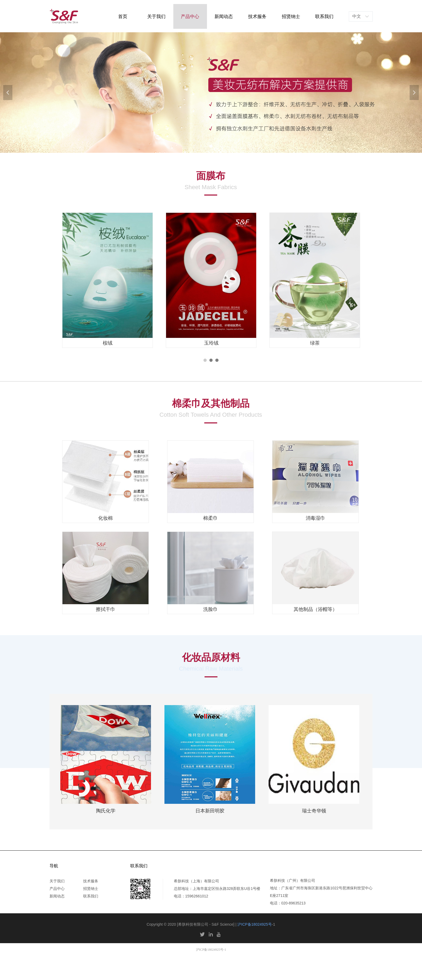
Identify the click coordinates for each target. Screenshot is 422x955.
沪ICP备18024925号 (254, 924)
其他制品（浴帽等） (315, 609)
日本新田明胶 (209, 810)
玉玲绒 (211, 343)
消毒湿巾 (315, 518)
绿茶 (315, 343)
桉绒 (107, 343)
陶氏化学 (105, 810)
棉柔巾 (210, 518)
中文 (356, 16)
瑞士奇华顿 (314, 810)
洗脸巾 (210, 609)
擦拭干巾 (105, 609)
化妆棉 (105, 518)
